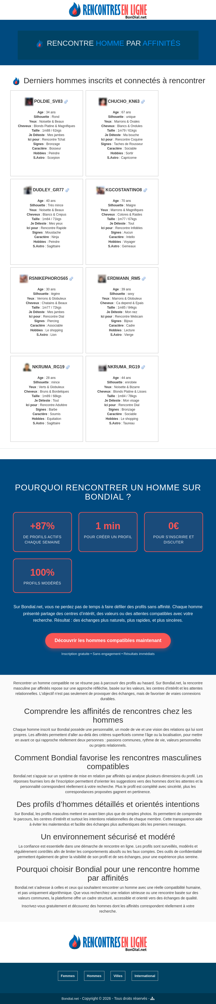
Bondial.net (70, 999)
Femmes (68, 976)
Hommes (94, 976)
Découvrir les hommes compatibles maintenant (107, 640)
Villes (117, 976)
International (145, 976)
